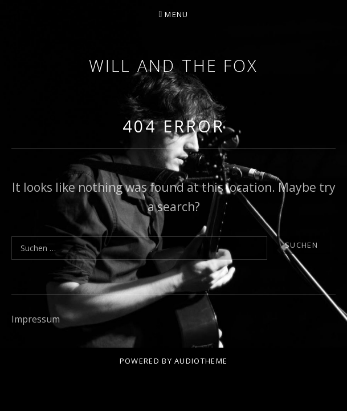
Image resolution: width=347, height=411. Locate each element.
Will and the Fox (173, 65)
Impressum (35, 319)
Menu (176, 14)
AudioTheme (200, 361)
